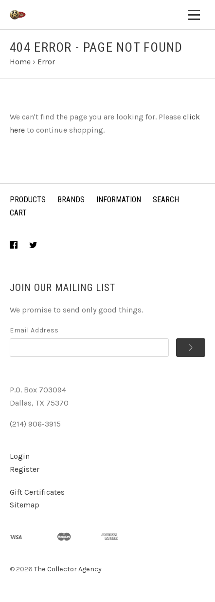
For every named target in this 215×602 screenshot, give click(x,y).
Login (20, 456)
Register (24, 469)
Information (118, 199)
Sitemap (24, 504)
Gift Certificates (37, 492)
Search (166, 199)
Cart (18, 212)
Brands (71, 199)
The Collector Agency (68, 569)
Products (28, 199)
